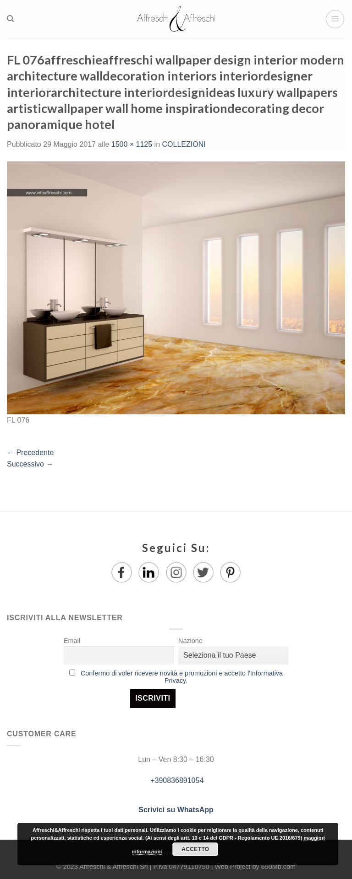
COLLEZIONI (184, 144)
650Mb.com (278, 866)
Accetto (195, 849)
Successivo (30, 464)
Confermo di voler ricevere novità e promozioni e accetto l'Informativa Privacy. (182, 677)
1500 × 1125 (131, 144)
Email (72, 640)
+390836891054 (176, 780)
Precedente (30, 452)
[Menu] (335, 19)
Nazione (190, 640)
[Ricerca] (10, 18)
